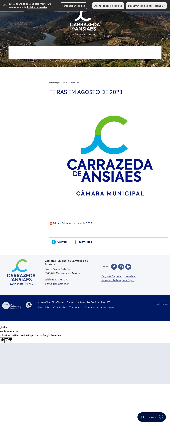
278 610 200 (61, 279)
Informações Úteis (58, 82)
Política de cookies (37, 7)
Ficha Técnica (58, 302)
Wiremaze (162, 304)
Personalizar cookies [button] (73, 5)
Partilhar (85, 242)
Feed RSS (105, 302)
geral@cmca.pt (60, 283)
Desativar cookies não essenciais (146, 5)
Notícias (75, 82)
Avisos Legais (107, 307)
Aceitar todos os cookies (108, 5)
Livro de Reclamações (11, 305)
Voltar (62, 242)
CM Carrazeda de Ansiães (85, 21)
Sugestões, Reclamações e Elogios (117, 280)
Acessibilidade (29, 305)
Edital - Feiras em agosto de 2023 (72, 223)
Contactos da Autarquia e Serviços (83, 302)
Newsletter (130, 276)
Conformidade (60, 307)
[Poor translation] (8, 340)
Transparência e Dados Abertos (84, 307)
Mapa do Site (44, 302)
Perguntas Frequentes (111, 276)
